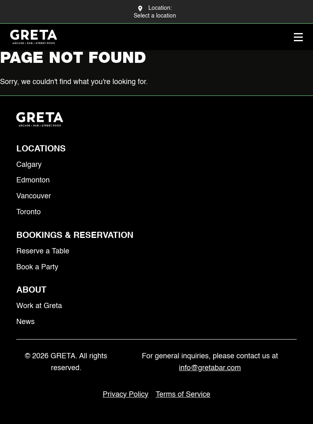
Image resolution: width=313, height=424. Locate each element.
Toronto (28, 212)
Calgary (29, 165)
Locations (41, 149)
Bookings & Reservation (74, 235)
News (25, 322)
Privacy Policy (125, 394)
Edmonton (33, 180)
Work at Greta (39, 306)
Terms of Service (183, 394)
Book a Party (37, 267)
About (31, 290)
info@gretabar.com (210, 368)
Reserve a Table (42, 251)
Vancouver (33, 196)
